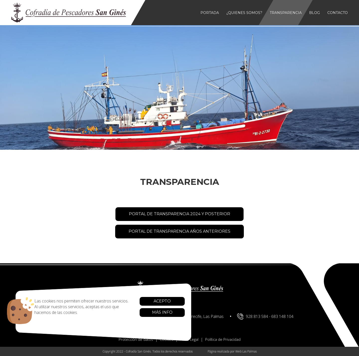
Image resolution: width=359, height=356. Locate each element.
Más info (142, 312)
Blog (314, 12)
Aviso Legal (189, 339)
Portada (209, 12)
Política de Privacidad (223, 339)
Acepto (142, 301)
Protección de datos (136, 339)
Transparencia (286, 12)
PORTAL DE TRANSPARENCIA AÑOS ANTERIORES (179, 231)
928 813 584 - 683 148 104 (265, 316)
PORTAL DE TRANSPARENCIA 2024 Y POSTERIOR (179, 214)
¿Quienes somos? (244, 12)
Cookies (166, 339)
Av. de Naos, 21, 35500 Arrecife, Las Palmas (180, 316)
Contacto (337, 12)
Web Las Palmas (246, 351)
